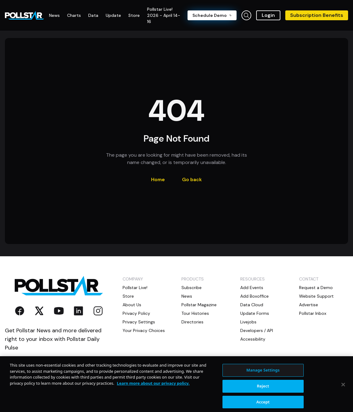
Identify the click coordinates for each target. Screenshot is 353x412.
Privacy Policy (136, 313)
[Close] (343, 389)
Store (128, 296)
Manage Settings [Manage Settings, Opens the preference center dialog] (263, 375)
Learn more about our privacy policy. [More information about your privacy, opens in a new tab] (153, 388)
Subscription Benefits (316, 15)
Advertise (308, 304)
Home (158, 179)
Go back (192, 179)
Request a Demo (316, 287)
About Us (132, 304)
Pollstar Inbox (312, 313)
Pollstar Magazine (199, 304)
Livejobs (248, 322)
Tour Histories (195, 313)
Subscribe (191, 287)
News (186, 296)
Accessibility (252, 339)
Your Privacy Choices (144, 330)
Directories (192, 322)
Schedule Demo (212, 15)
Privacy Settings (139, 322)
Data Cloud (251, 304)
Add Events (251, 287)
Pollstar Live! (135, 287)
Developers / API (256, 330)
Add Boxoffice (254, 296)
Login (268, 15)
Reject (263, 391)
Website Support (316, 296)
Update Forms (254, 313)
